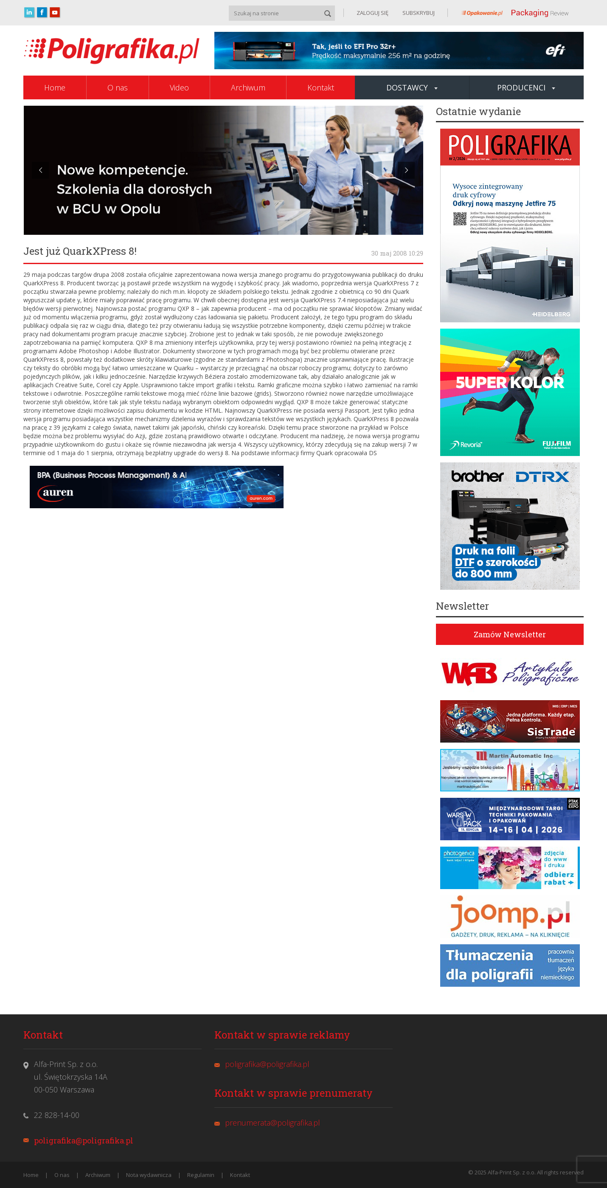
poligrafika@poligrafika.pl (83, 1140)
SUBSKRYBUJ (418, 13)
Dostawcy (412, 87)
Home (54, 87)
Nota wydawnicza (148, 1175)
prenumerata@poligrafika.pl (272, 1123)
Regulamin (200, 1175)
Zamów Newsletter (510, 634)
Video (179, 87)
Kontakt (320, 87)
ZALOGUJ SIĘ (372, 13)
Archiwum (248, 87)
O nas (117, 87)
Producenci (526, 87)
